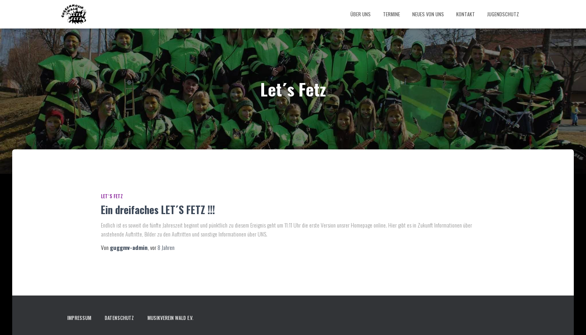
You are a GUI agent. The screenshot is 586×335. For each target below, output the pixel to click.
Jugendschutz (503, 14)
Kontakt (465, 14)
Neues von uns (428, 14)
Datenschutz (119, 317)
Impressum (79, 317)
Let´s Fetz (112, 196)
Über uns (360, 14)
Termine (391, 14)
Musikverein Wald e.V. (170, 317)
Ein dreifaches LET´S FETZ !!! (158, 209)
